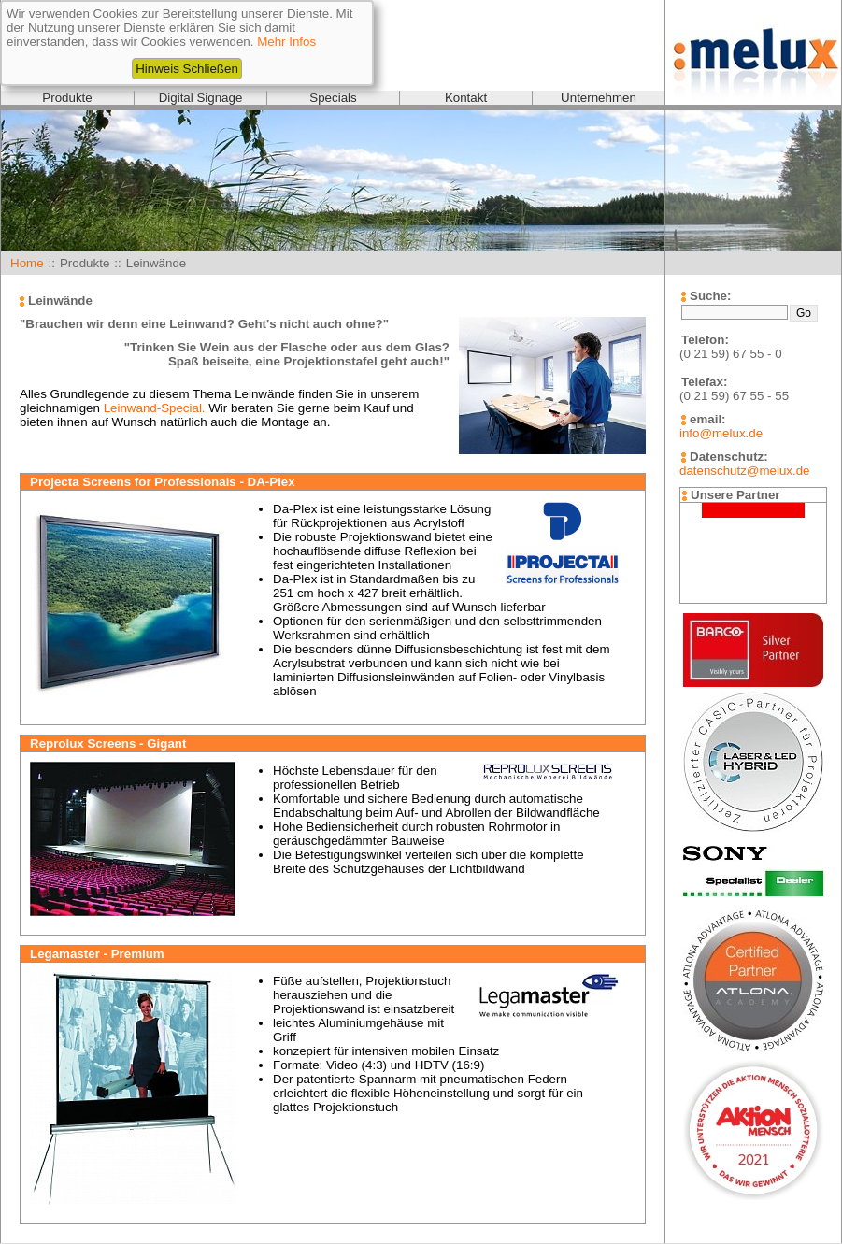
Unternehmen (598, 98)
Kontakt (466, 98)
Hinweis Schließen (187, 69)
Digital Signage (201, 98)
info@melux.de (721, 433)
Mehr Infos (286, 42)
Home (27, 263)
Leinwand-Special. (155, 408)
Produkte (67, 98)
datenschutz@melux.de (744, 471)
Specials (332, 98)
